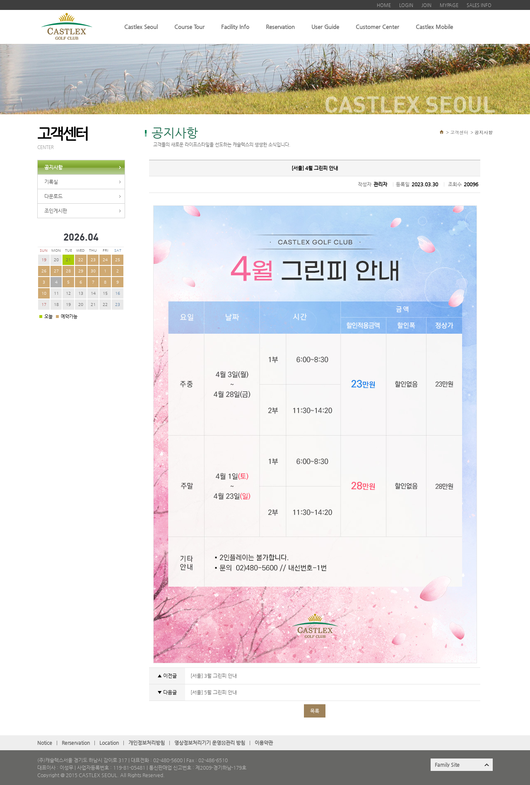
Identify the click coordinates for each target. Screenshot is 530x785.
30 (93, 271)
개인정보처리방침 (146, 743)
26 (43, 271)
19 (43, 260)
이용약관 (264, 743)
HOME (384, 5)
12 (68, 293)
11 (56, 293)
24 (105, 260)
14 (93, 293)
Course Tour (189, 27)
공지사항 (53, 167)
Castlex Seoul (141, 27)
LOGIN (406, 5)
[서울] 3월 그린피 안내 (213, 676)
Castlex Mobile (434, 27)
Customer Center (377, 27)
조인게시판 (55, 211)
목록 (314, 711)
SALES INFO (479, 5)
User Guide (325, 27)
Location (109, 743)
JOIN (426, 5)
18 (56, 304)
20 (56, 260)
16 (117, 293)
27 (56, 271)
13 (80, 293)
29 (80, 271)
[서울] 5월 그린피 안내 (213, 692)
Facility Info (235, 27)
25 (117, 260)
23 (93, 260)
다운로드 (53, 196)
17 (43, 304)
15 (105, 293)
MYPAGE (449, 5)
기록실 (51, 182)
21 (93, 304)
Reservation (280, 27)
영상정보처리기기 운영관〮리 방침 (209, 743)
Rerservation (76, 743)
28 (68, 271)
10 (43, 293)
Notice (44, 743)
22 (80, 260)
